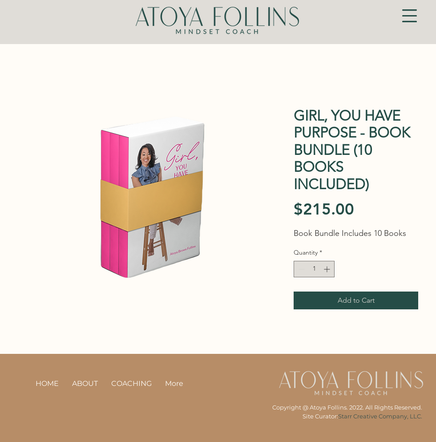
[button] (409, 15)
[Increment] (327, 269)
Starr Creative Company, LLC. (380, 416)
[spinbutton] (314, 269)
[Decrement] (300, 269)
